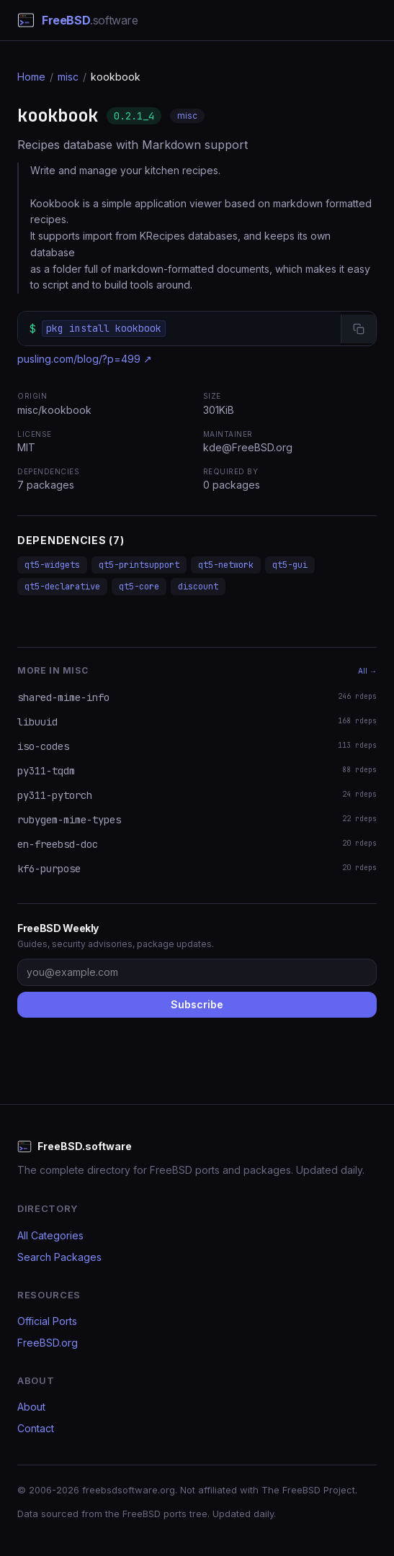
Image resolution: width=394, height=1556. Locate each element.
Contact (35, 1428)
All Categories (50, 1235)
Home (31, 77)
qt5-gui (290, 565)
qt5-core (139, 586)
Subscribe (197, 1004)
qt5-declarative (62, 586)
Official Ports (47, 1321)
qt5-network (226, 565)
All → (367, 670)
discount (198, 586)
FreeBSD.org (47, 1342)
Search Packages (59, 1257)
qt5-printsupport (139, 565)
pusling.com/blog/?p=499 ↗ (84, 359)
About (31, 1407)
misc (68, 77)
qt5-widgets (52, 565)
